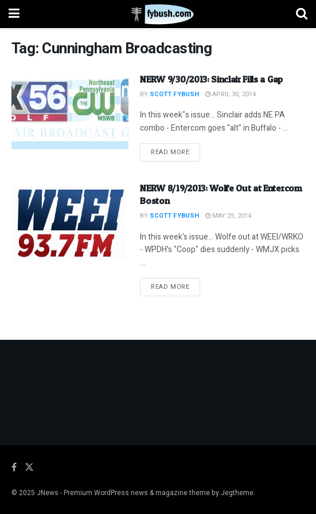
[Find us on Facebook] (14, 467)
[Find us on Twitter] (29, 467)
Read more (175, 152)
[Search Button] (301, 14)
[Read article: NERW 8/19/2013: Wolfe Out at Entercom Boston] (69, 223)
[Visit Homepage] (158, 14)
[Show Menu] (14, 14)
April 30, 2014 (230, 94)
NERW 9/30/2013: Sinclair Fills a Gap (211, 79)
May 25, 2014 (228, 216)
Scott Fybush (174, 94)
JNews (47, 493)
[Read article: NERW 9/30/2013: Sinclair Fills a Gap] (69, 114)
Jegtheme (237, 493)
